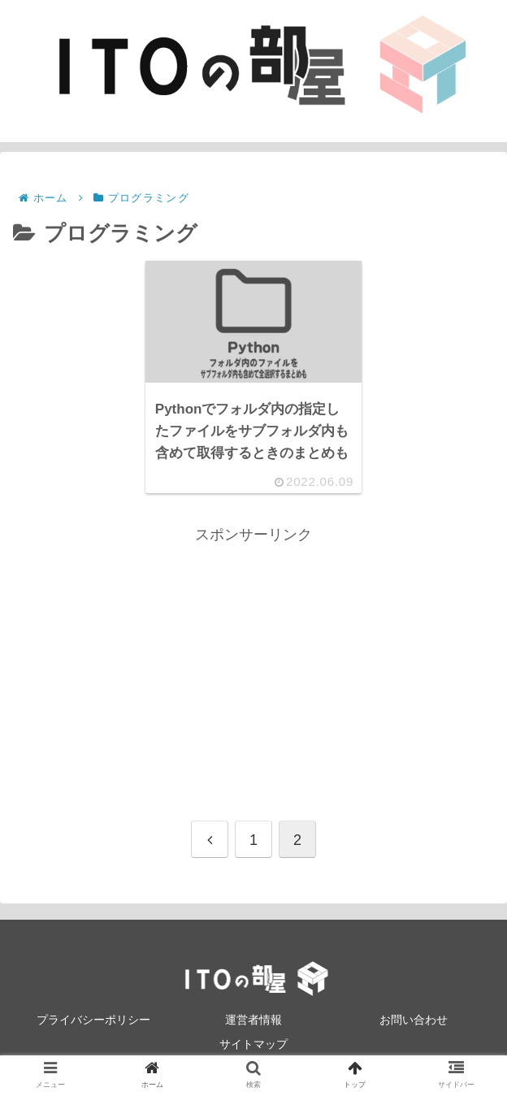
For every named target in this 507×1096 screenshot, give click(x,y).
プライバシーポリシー (93, 1019)
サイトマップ (253, 1044)
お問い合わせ (413, 1019)
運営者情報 (253, 1019)
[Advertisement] (253, 661)
